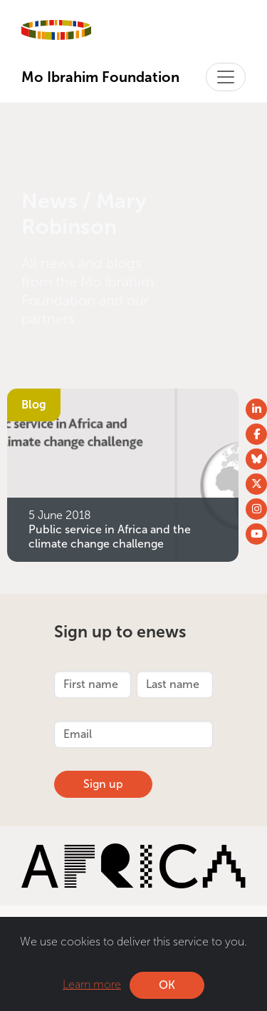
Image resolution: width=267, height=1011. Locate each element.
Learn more (92, 984)
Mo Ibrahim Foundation (100, 77)
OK (167, 985)
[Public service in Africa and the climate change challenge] (123, 474)
